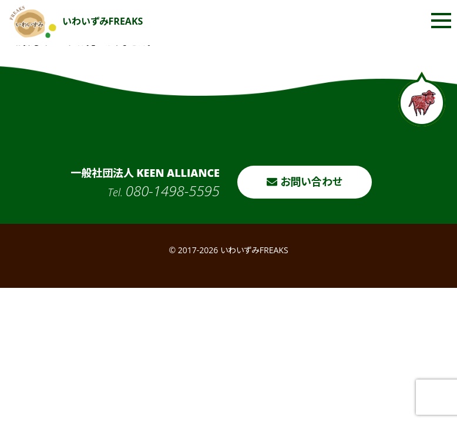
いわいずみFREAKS (76, 21)
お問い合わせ (304, 181)
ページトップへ (421, 99)
